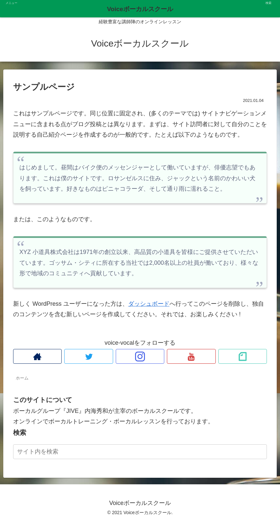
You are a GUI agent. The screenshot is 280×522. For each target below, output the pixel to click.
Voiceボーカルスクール (140, 9)
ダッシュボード (149, 303)
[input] (140, 451)
